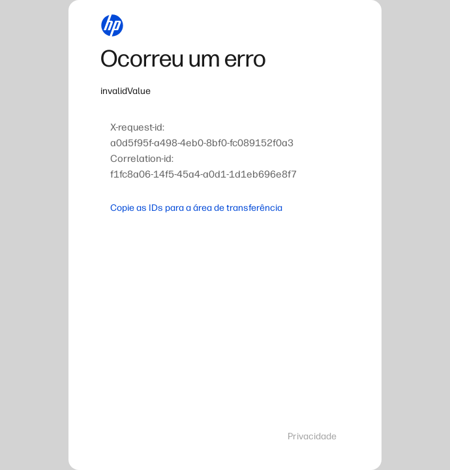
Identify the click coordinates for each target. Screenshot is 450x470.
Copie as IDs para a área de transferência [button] (196, 207)
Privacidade (312, 436)
